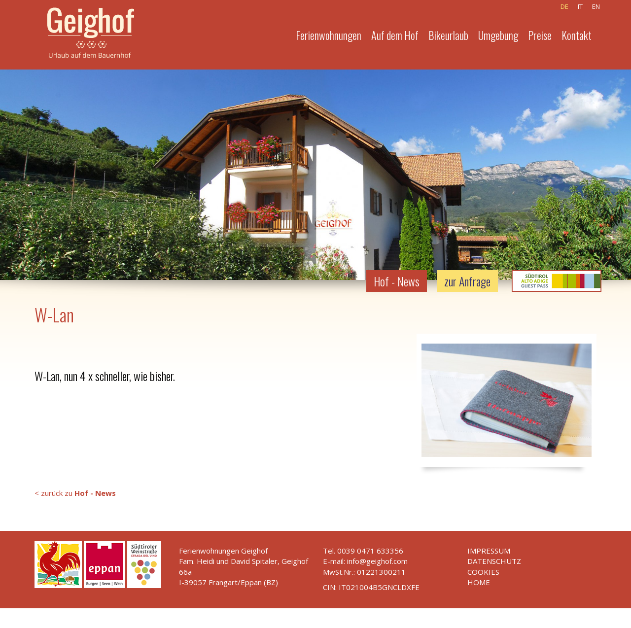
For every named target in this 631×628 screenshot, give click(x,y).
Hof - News (397, 281)
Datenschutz (494, 561)
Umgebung (498, 35)
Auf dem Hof (395, 35)
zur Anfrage (467, 281)
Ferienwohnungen (328, 35)
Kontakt (576, 35)
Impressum (488, 551)
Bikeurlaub (448, 35)
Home (478, 582)
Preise (540, 35)
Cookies (483, 572)
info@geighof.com (377, 561)
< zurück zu (75, 493)
